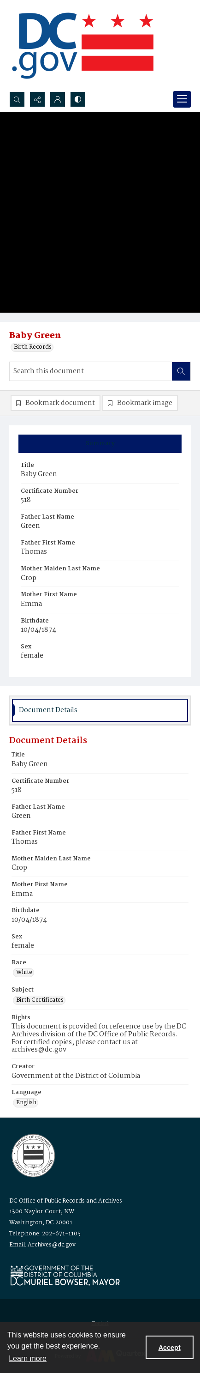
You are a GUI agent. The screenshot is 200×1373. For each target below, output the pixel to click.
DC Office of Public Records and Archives (65, 1201)
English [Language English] (26, 1102)
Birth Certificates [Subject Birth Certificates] (40, 1000)
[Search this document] (91, 371)
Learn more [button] (28, 1358)
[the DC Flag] (83, 46)
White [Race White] (24, 972)
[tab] (100, 444)
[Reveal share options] (37, 99)
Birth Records (33, 347)
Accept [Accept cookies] (170, 1347)
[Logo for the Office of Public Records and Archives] (32, 1154)
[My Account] (57, 99)
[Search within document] (181, 371)
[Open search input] (17, 99)
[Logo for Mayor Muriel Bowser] (65, 1275)
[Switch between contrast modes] (78, 99)
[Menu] (182, 99)
